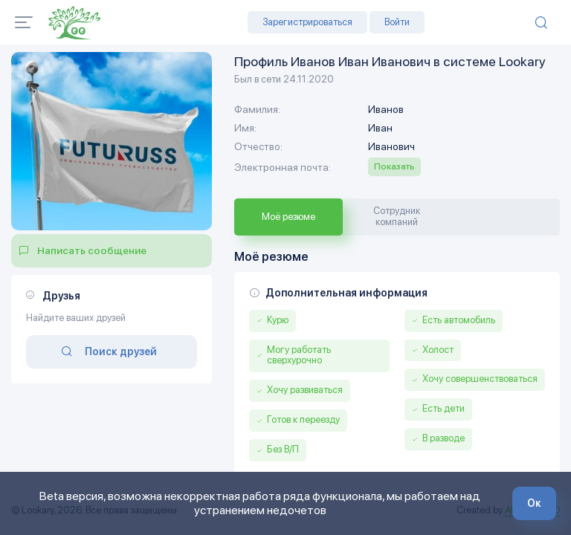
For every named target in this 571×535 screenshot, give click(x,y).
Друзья (61, 296)
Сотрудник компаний (396, 216)
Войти (397, 21)
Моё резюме (288, 216)
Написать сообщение (91, 250)
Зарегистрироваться (307, 21)
